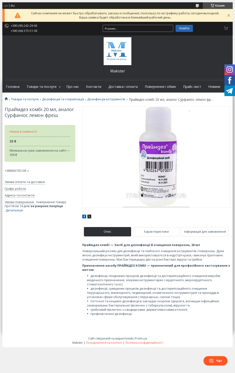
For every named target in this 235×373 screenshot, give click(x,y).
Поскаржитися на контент (104, 343)
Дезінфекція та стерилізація (63, 99)
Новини (214, 87)
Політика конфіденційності (144, 343)
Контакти (93, 87)
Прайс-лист (192, 87)
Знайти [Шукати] (184, 28)
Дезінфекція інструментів (106, 99)
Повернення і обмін (160, 87)
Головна (13, 87)
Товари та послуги (41, 87)
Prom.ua (141, 338)
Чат (215, 361)
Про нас (72, 87)
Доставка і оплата (123, 87)
